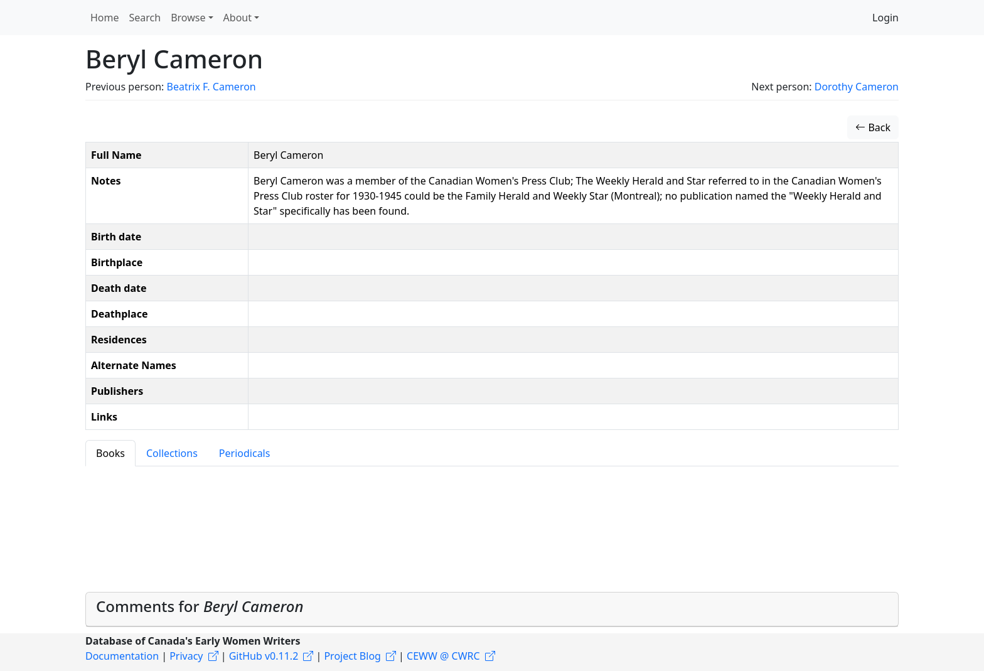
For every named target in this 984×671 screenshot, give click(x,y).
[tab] (492, 609)
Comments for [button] (199, 606)
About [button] (237, 17)
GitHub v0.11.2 (264, 656)
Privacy (186, 656)
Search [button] (145, 17)
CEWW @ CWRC (443, 656)
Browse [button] (188, 17)
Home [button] (104, 17)
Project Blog (352, 656)
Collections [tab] (172, 453)
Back (872, 127)
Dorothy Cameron (857, 87)
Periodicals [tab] (244, 453)
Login (885, 17)
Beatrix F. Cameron (210, 87)
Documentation (122, 656)
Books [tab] (110, 453)
